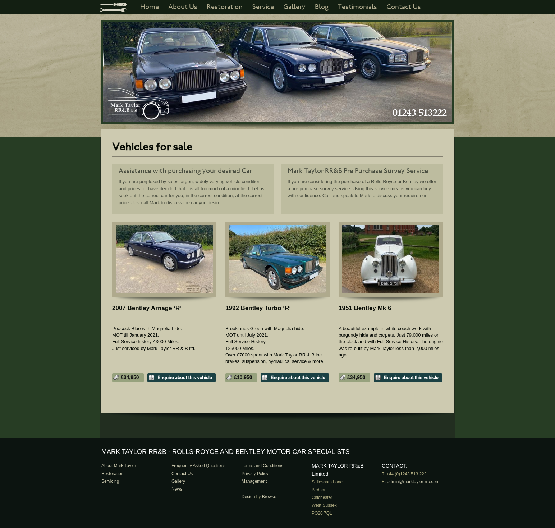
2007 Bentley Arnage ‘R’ (147, 308)
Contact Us (403, 7)
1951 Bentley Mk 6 (365, 308)
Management (254, 481)
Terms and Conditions (262, 465)
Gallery (294, 7)
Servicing (110, 481)
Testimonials (357, 7)
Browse (269, 496)
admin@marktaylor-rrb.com (413, 481)
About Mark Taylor (118, 465)
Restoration (225, 7)
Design (248, 496)
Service (263, 7)
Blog (322, 7)
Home (149, 7)
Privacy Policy (255, 473)
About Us (182, 7)
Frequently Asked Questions (198, 465)
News (176, 489)
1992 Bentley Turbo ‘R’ (258, 308)
